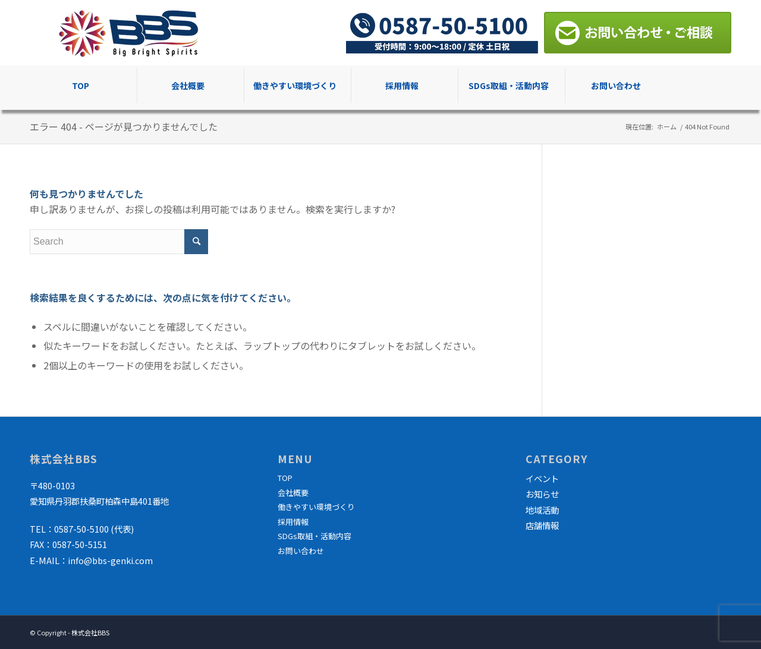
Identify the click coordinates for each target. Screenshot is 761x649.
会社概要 (293, 492)
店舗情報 (542, 525)
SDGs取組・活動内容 (314, 536)
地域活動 (542, 510)
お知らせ (542, 493)
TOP (285, 477)
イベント (542, 478)
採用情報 (293, 521)
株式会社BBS (90, 632)
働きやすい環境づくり (316, 506)
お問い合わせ (301, 550)
